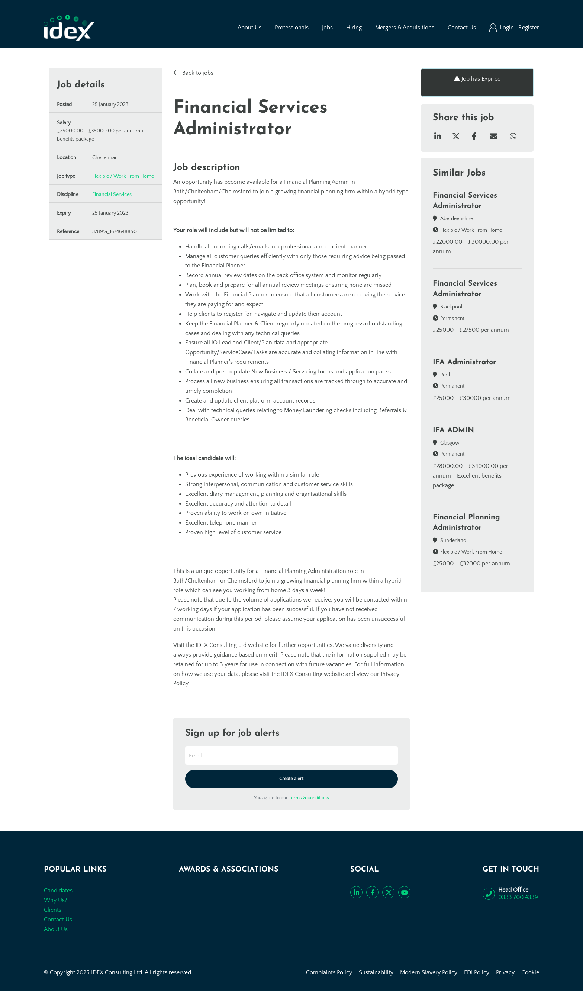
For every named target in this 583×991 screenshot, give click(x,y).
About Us (249, 27)
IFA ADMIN (453, 430)
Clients (52, 910)
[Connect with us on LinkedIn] (356, 892)
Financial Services (112, 195)
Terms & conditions (309, 797)
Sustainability (376, 972)
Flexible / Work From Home (123, 176)
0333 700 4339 (518, 897)
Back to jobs (197, 73)
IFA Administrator (464, 362)
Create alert (291, 778)
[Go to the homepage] (69, 28)
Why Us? (55, 900)
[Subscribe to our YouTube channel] (404, 892)
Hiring (354, 27)
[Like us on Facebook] (372, 892)
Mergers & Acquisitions (404, 27)
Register (528, 27)
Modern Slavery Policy (428, 972)
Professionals (292, 27)
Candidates (58, 890)
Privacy (505, 972)
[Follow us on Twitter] (388, 892)
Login (507, 27)
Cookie (530, 972)
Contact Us (462, 27)
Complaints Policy (329, 972)
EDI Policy (476, 972)
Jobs (327, 27)
